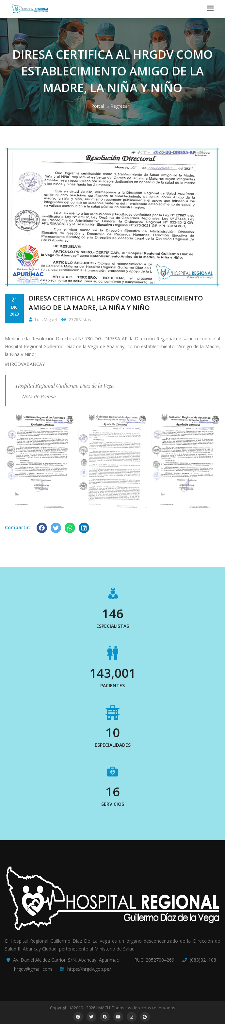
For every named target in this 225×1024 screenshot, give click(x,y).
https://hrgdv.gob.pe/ (89, 969)
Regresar (119, 106)
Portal (97, 106)
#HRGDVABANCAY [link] (25, 364)
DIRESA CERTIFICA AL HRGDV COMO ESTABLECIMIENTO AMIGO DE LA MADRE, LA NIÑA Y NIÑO (116, 303)
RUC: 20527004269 (154, 960)
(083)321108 (203, 960)
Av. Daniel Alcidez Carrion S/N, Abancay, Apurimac (66, 960)
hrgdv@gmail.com (33, 969)
